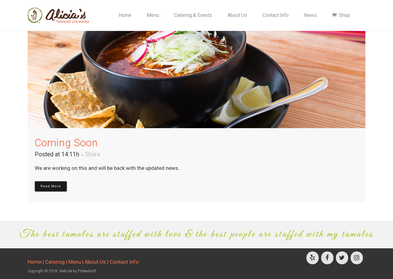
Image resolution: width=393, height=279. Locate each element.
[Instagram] (357, 257)
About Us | (97, 262)
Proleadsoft (87, 271)
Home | (36, 262)
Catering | (56, 262)
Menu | (76, 262)
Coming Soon (66, 143)
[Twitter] (342, 257)
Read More (51, 186)
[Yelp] (312, 257)
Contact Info (124, 262)
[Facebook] (327, 257)
